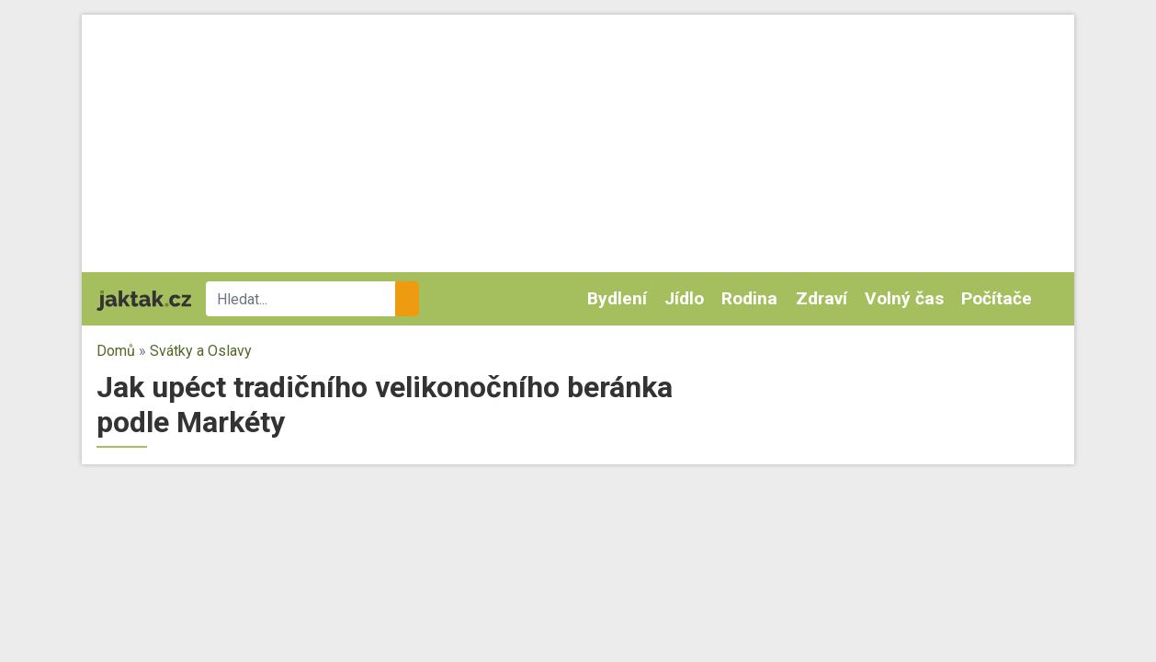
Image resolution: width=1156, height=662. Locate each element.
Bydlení (617, 298)
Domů (115, 351)
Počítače (996, 298)
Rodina (749, 298)
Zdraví (821, 298)
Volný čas (904, 298)
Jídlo (684, 298)
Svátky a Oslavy (201, 351)
